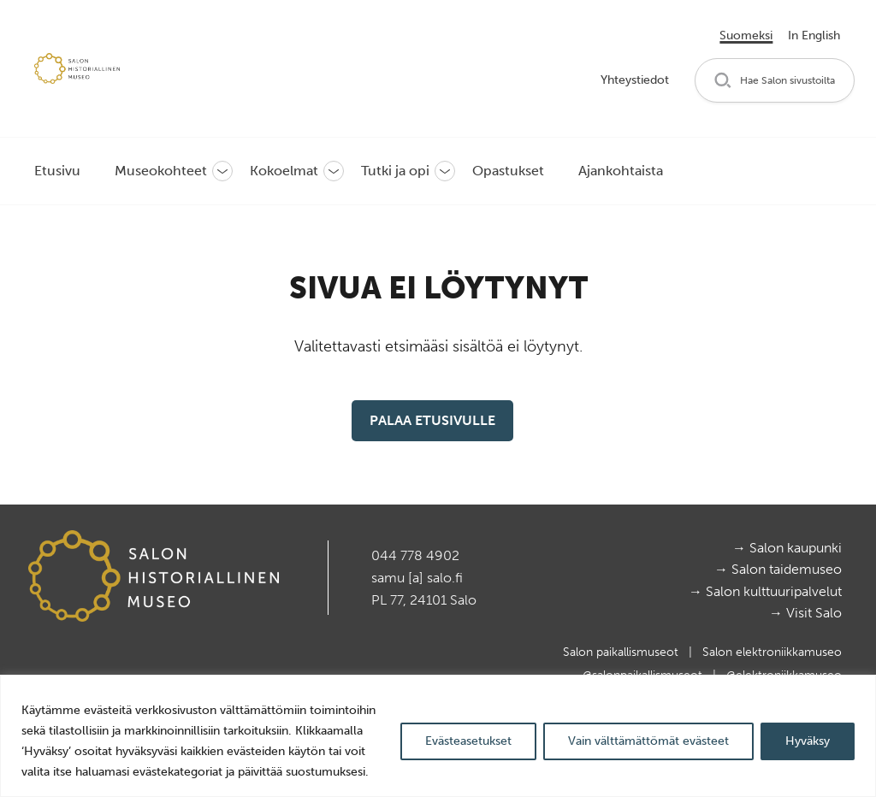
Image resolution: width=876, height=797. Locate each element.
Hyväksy (807, 741)
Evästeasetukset (468, 741)
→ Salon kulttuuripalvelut (765, 591)
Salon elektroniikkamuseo (772, 652)
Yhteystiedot (635, 80)
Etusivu (57, 170)
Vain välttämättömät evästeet (648, 741)
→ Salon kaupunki (787, 548)
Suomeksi (745, 35)
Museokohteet (161, 170)
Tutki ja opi (395, 170)
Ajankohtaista (620, 170)
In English (814, 35)
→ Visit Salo (805, 613)
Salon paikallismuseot (622, 652)
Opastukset (508, 170)
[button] (775, 80)
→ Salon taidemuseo (778, 569)
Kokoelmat (284, 170)
